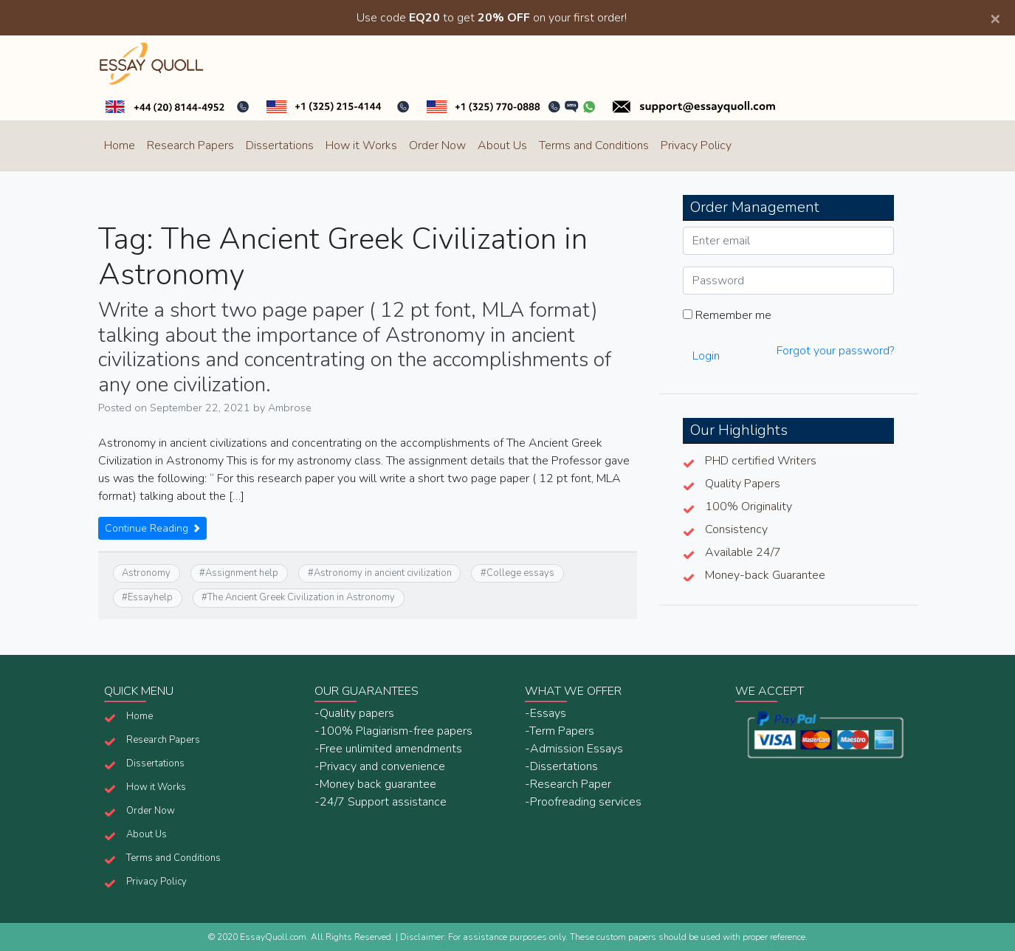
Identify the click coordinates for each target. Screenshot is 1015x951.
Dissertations (280, 145)
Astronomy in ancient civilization (383, 573)
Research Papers (190, 145)
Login (706, 356)
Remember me (727, 315)
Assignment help (241, 573)
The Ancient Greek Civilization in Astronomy (301, 597)
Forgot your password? (835, 351)
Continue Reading (152, 528)
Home (119, 145)
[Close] (995, 17)
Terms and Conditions (594, 145)
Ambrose (290, 407)
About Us (502, 145)
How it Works (361, 145)
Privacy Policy (696, 145)
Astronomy (146, 573)
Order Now (437, 145)
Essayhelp (150, 597)
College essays (520, 573)
